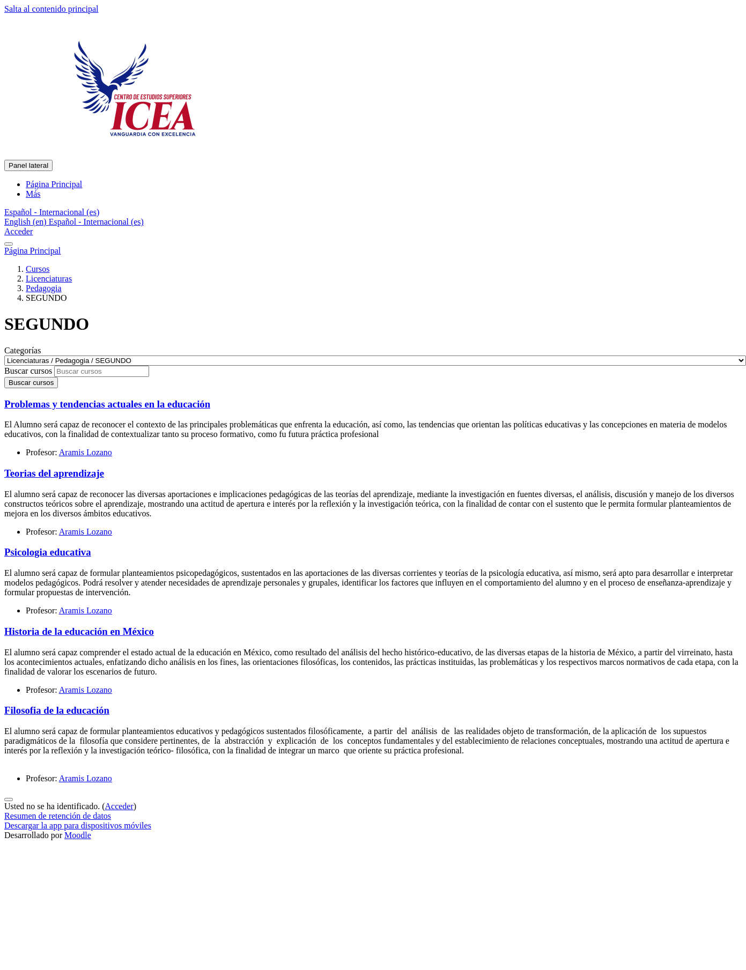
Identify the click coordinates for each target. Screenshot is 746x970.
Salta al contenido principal (51, 8)
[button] (51, 212)
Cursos (37, 268)
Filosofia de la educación (56, 710)
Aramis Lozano (85, 452)
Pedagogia (44, 288)
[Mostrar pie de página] (8, 799)
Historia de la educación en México (79, 631)
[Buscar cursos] (101, 371)
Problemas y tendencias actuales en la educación (107, 404)
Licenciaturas (49, 278)
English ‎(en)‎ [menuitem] (26, 221)
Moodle (77, 835)
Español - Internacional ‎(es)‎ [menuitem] (96, 221)
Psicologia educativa (47, 552)
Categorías (22, 350)
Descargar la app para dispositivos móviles (77, 825)
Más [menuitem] (33, 193)
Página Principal (32, 250)
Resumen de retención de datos (57, 815)
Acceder (18, 231)
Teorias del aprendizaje (54, 473)
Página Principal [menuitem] (54, 184)
